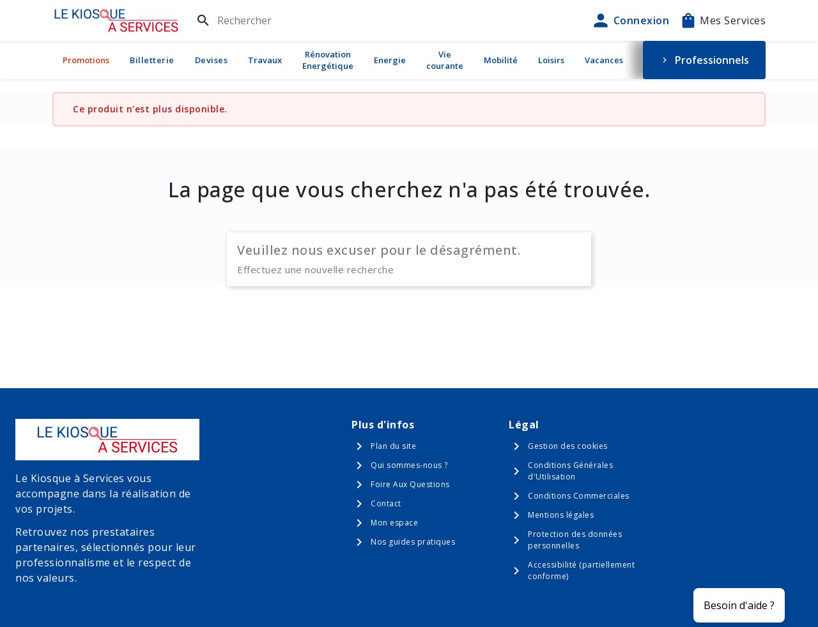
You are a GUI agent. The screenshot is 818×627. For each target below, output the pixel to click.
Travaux (265, 60)
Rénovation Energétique (327, 60)
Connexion (630, 20)
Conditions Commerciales (578, 495)
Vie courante (444, 60)
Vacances (604, 60)
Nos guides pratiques (413, 541)
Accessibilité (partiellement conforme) (581, 570)
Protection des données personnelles (575, 540)
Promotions (86, 60)
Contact (386, 503)
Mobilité (501, 60)
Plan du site (393, 446)
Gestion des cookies (568, 446)
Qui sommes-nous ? (409, 465)
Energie (390, 60)
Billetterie (152, 60)
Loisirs (551, 60)
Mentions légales (561, 515)
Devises (211, 60)
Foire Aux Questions (410, 484)
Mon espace (394, 522)
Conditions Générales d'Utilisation (570, 471)
